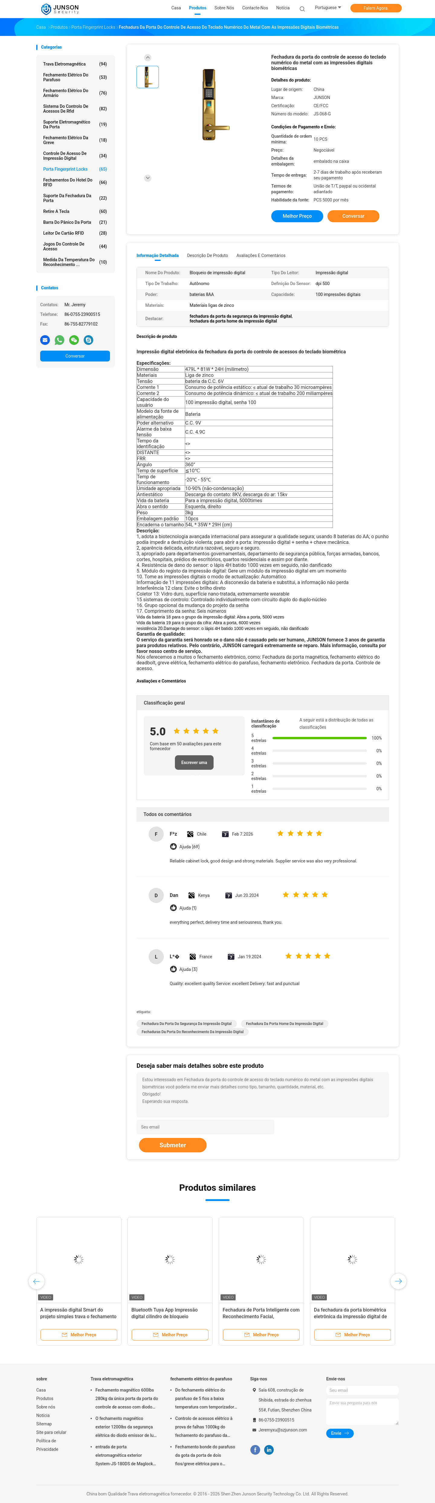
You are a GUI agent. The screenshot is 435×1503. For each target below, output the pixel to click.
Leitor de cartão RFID (75, 233)
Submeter (173, 1145)
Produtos (44, 1398)
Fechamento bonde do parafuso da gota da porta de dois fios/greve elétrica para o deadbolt (205, 1456)
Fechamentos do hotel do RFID (75, 182)
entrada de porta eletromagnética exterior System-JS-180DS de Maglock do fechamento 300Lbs (124, 1456)
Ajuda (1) (187, 908)
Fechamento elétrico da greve (75, 140)
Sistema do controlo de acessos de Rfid (75, 109)
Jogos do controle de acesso (75, 246)
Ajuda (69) (189, 846)
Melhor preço (297, 216)
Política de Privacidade (47, 1445)
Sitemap (44, 1423)
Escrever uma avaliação (194, 765)
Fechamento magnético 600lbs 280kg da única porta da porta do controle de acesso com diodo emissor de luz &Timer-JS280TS (126, 1399)
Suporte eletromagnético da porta (75, 124)
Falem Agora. (376, 8)
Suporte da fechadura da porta (75, 198)
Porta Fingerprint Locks (75, 169)
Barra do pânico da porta (75, 222)
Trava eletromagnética (75, 64)
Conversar (75, 356)
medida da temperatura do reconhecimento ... (75, 262)
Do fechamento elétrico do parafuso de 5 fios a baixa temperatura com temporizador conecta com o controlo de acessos (204, 1399)
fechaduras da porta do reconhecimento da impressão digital (192, 1032)
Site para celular (51, 1432)
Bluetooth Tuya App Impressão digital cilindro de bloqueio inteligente (164, 1316)
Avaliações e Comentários (261, 255)
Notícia (43, 1415)
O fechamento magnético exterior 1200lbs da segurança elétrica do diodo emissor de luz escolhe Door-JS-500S (125, 1428)
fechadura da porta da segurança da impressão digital (187, 1024)
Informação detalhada (158, 255)
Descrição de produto (207, 255)
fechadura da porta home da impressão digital (284, 1024)
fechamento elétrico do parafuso (75, 77)
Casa (41, 1390)
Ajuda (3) (188, 969)
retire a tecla (75, 211)
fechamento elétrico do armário (75, 93)
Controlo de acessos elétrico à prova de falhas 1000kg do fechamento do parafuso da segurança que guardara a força (205, 1428)
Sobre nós (45, 1407)
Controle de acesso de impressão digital (75, 156)
